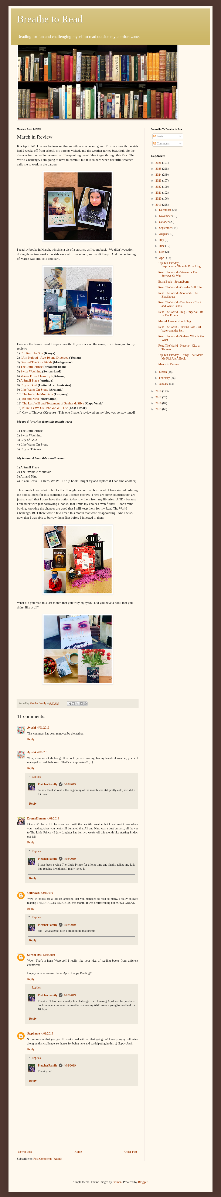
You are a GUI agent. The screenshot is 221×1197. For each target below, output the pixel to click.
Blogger (142, 1182)
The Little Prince (31, 366)
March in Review (168, 364)
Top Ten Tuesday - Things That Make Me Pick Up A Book (180, 356)
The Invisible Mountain (37, 394)
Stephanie (33, 1033)
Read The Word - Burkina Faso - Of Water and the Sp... (179, 328)
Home (78, 1151)
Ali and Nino (30, 398)
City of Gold (29, 385)
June (162, 245)
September (165, 227)
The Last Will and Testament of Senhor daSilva (53, 403)
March (163, 372)
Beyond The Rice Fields (36, 362)
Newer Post (25, 1151)
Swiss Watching (31, 371)
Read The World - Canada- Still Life (180, 287)
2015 (159, 409)
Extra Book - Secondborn (173, 281)
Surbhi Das (34, 955)
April (162, 258)
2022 (159, 186)
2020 (159, 198)
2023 (159, 180)
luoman (117, 1182)
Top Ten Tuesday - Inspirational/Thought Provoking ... (181, 264)
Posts (158, 136)
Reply (30, 739)
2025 (159, 168)
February (164, 377)
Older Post (131, 1151)
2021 (159, 192)
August (163, 234)
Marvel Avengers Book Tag (174, 321)
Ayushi (31, 727)
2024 (159, 174)
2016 (159, 403)
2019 (159, 204)
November (165, 216)
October (164, 222)
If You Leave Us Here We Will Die (45, 408)
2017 (159, 397)
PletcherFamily (47, 784)
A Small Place (29, 380)
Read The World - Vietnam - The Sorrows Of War (177, 274)
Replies (36, 776)
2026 (159, 162)
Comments (161, 143)
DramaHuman (36, 818)
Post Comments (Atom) (47, 1158)
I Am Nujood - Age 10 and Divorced (44, 357)
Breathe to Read (50, 19)
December (165, 209)
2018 (159, 391)
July (162, 240)
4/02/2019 (70, 784)
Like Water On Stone (34, 389)
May (162, 251)
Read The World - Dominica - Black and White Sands (179, 304)
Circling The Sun (32, 353)
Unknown (33, 892)
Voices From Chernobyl (36, 376)
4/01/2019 (43, 727)
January (164, 383)
